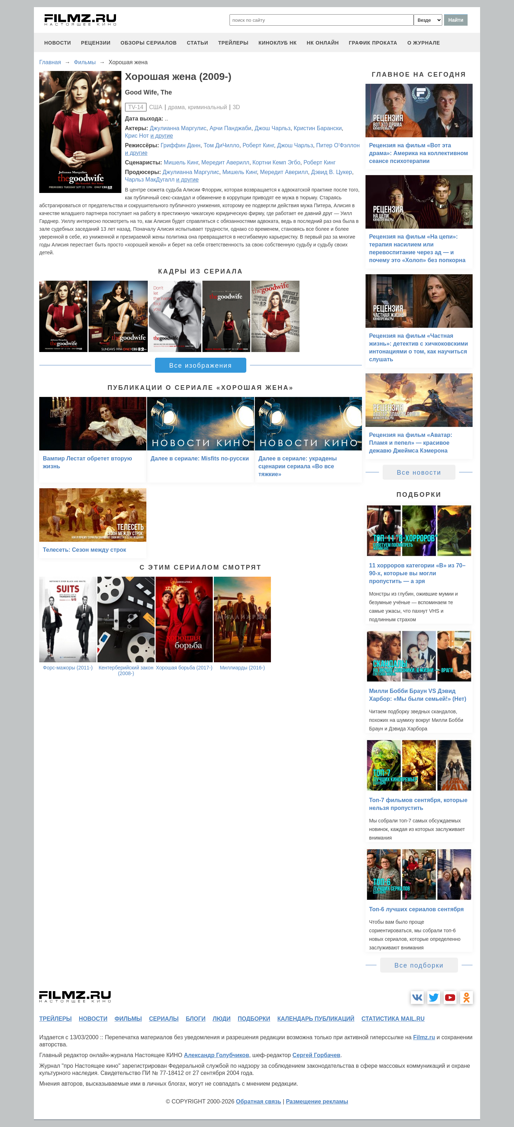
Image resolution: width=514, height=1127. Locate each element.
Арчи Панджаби (230, 128)
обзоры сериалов (149, 43)
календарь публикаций (315, 1019)
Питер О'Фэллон (338, 145)
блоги (195, 1019)
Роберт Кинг (258, 145)
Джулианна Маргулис (178, 128)
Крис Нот (137, 136)
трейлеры (233, 43)
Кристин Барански (318, 128)
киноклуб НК (277, 43)
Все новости (419, 472)
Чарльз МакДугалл (150, 180)
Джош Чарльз (273, 128)
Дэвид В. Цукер (331, 172)
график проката (373, 43)
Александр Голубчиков (216, 1055)
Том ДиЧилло (222, 145)
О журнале (423, 43)
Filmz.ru (424, 1037)
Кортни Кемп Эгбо (276, 162)
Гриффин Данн (181, 145)
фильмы (128, 1019)
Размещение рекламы (317, 1101)
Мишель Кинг (181, 162)
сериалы (163, 1019)
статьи (197, 43)
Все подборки (419, 965)
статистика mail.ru (393, 1019)
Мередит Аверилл (225, 162)
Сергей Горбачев (316, 1055)
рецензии (96, 43)
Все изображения (200, 365)
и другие (161, 136)
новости (57, 43)
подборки (254, 1019)
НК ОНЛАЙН (323, 43)
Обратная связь (258, 1101)
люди (222, 1019)
